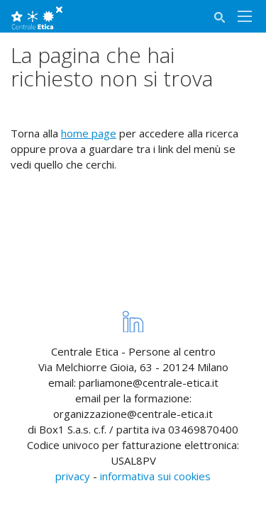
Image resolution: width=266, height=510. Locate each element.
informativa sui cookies (155, 476)
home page (88, 133)
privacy (72, 476)
